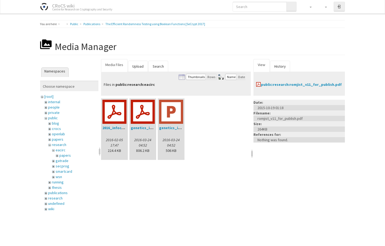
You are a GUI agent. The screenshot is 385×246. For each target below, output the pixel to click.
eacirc (61, 150)
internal (54, 101)
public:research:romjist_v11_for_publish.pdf (301, 84)
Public (74, 24)
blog (55, 123)
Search (158, 66)
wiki (51, 208)
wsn (59, 176)
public (53, 118)
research (59, 144)
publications (58, 192)
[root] (48, 96)
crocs (56, 128)
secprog (62, 166)
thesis (57, 187)
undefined (56, 203)
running (58, 182)
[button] (308, 6)
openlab (58, 134)
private (54, 112)
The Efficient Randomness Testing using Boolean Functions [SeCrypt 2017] (155, 24)
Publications (91, 24)
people (54, 107)
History (280, 66)
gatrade (62, 160)
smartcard (64, 171)
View (261, 64)
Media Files (114, 64)
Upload (138, 66)
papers (57, 139)
